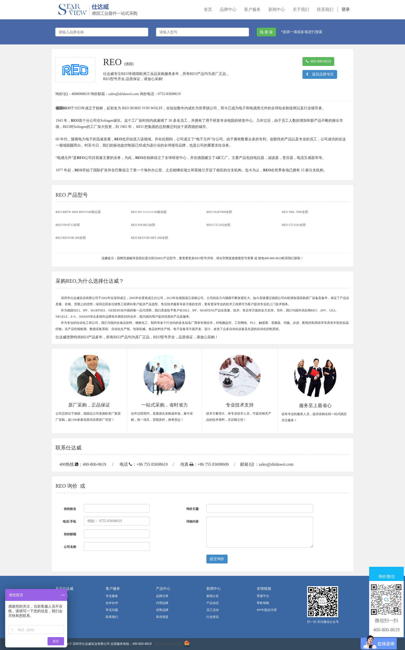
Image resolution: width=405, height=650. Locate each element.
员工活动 (212, 610)
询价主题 (192, 509)
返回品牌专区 (320, 74)
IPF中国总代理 (267, 610)
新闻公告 (212, 596)
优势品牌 (162, 610)
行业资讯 (212, 617)
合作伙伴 (112, 603)
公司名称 (70, 547)
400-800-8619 (318, 61)
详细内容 (192, 521)
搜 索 (266, 32)
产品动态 (212, 603)
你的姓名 (70, 509)
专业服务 (112, 596)
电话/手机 (69, 521)
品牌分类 (162, 596)
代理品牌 (162, 603)
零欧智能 (263, 603)
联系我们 (112, 617)
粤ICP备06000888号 (168, 644)
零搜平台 (263, 596)
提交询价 (217, 559)
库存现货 (162, 617)
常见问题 (112, 610)
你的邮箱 (70, 534)
